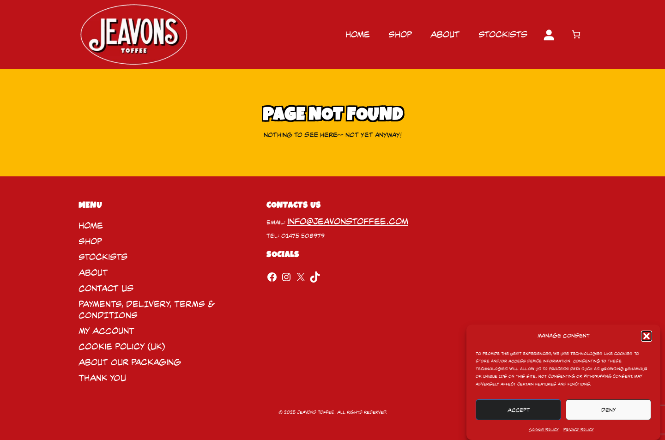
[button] (646, 336)
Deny (608, 410)
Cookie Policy (544, 430)
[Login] (548, 34)
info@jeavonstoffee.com (347, 221)
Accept (519, 410)
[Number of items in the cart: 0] (576, 34)
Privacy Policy (578, 430)
